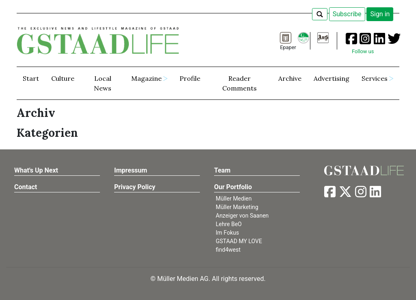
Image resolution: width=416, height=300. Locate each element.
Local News (102, 83)
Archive (289, 78)
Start (31, 78)
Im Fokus (227, 232)
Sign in (380, 14)
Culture (62, 78)
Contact (25, 187)
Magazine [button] (146, 78)
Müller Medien (234, 198)
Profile (190, 78)
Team (222, 170)
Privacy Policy (134, 187)
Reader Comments (239, 83)
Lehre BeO (229, 224)
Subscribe (347, 14)
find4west (228, 249)
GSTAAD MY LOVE (239, 241)
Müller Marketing (237, 207)
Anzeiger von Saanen (242, 215)
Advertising (331, 78)
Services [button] (375, 78)
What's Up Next (36, 170)
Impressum (130, 170)
